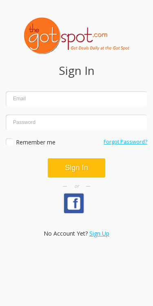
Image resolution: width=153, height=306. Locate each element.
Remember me (35, 142)
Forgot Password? (125, 141)
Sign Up (99, 233)
